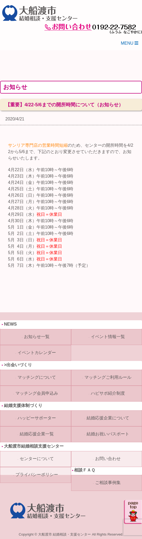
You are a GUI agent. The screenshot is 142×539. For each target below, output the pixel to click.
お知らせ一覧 (37, 336)
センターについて (37, 458)
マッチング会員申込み (36, 393)
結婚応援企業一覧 (37, 434)
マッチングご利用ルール (107, 377)
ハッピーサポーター (37, 418)
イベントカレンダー (37, 352)
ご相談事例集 (108, 482)
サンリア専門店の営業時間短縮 (38, 145)
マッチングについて (37, 377)
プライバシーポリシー (36, 474)
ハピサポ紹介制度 (108, 393)
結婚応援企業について (108, 418)
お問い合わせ (108, 458)
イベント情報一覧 (108, 336)
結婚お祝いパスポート (108, 434)
